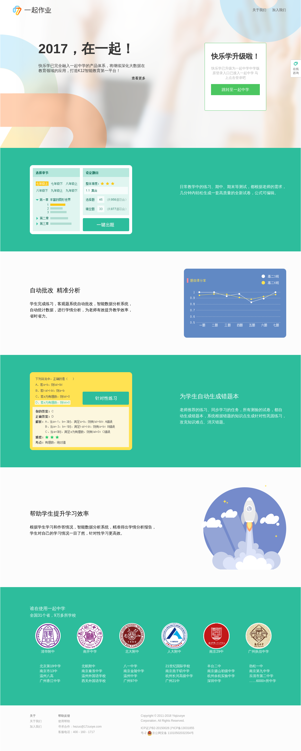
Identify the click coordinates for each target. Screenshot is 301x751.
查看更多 (138, 78)
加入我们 (279, 10)
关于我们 (259, 10)
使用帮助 (64, 721)
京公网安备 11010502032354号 (170, 733)
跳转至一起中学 (235, 89)
